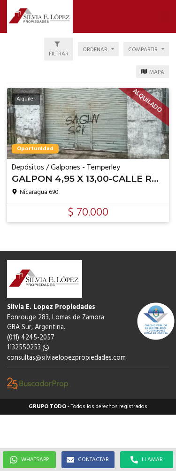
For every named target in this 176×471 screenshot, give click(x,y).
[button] (164, 16)
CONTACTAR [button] (88, 459)
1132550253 (28, 347)
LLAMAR (146, 459)
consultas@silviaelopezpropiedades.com (66, 358)
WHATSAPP (29, 459)
